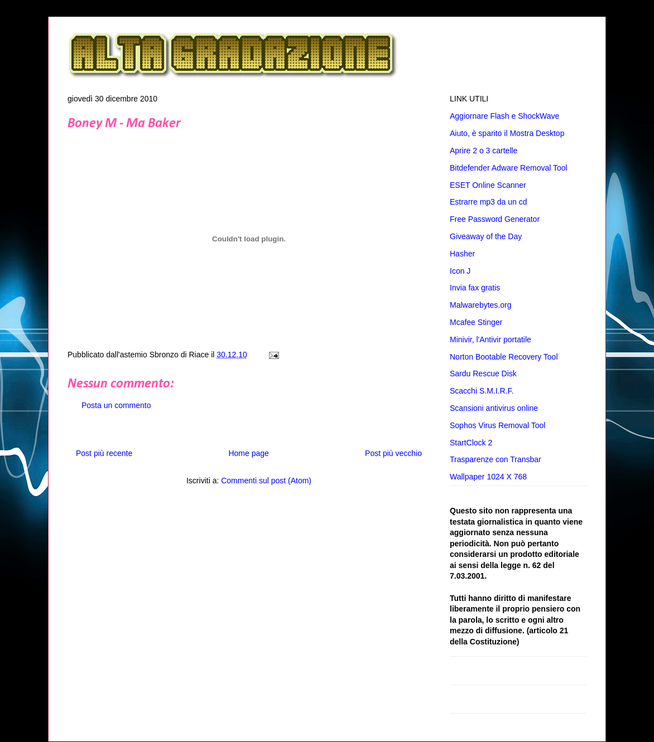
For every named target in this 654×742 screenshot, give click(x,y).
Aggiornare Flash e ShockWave (504, 115)
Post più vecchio (393, 453)
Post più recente (104, 453)
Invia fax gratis (475, 287)
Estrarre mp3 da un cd (488, 201)
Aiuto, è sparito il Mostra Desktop (507, 133)
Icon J (460, 270)
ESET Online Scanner (488, 185)
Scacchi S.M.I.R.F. (481, 390)
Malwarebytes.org (481, 304)
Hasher (462, 253)
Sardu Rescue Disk (483, 373)
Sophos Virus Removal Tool (497, 425)
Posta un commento (116, 405)
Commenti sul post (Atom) (266, 480)
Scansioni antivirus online (494, 408)
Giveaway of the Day (486, 236)
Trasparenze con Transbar (495, 459)
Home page (248, 453)
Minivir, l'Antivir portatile (490, 339)
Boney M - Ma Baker (124, 123)
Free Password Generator (495, 219)
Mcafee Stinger (476, 322)
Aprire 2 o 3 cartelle (483, 150)
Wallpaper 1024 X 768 (488, 476)
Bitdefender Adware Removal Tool (509, 167)
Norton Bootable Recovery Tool (504, 356)
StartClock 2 (471, 442)
